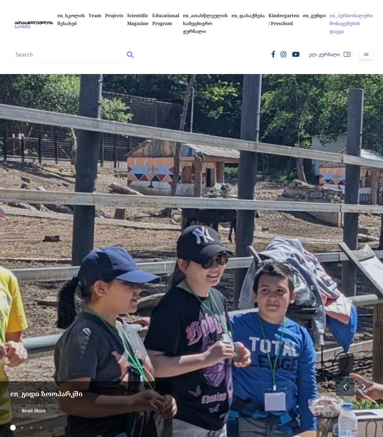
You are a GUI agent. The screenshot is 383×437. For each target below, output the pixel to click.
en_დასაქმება (248, 15)
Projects (114, 15)
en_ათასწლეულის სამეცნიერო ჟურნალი (205, 23)
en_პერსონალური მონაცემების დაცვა (351, 23)
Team (95, 15)
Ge (366, 54)
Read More (34, 410)
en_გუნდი (314, 15)
